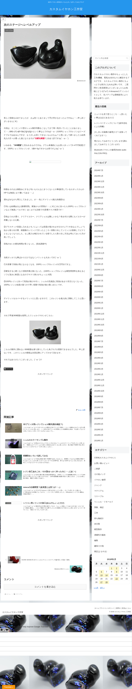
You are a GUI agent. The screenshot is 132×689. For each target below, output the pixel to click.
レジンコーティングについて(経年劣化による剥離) (110, 125)
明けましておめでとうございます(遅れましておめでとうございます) (110, 142)
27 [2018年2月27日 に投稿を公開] (101, 582)
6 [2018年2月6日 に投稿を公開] (101, 572)
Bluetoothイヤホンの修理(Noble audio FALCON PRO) (110, 151)
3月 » (102, 588)
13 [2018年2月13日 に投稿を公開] (101, 575)
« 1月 (96, 588)
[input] (111, 58)
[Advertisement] (45, 98)
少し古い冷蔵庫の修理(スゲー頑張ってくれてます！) (110, 133)
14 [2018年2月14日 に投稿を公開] (106, 575)
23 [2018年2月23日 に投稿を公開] (117, 579)
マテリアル (8, 369)
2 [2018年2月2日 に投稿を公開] (116, 568)
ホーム (92, 613)
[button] (127, 58)
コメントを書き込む (45, 591)
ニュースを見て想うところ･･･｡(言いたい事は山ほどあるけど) (110, 116)
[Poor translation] (6, 635)
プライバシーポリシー (104, 613)
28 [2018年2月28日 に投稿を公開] (106, 582)
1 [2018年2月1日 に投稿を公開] (111, 568)
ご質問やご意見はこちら (122, 613)
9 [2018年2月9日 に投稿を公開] (116, 572)
